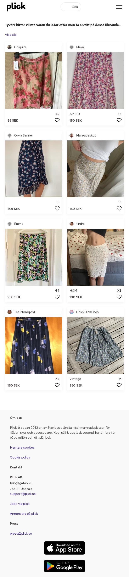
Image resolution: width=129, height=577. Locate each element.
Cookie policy (20, 457)
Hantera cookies (22, 447)
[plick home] (16, 7)
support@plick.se (23, 494)
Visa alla (11, 35)
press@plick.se (21, 533)
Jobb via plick (19, 504)
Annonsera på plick (24, 514)
